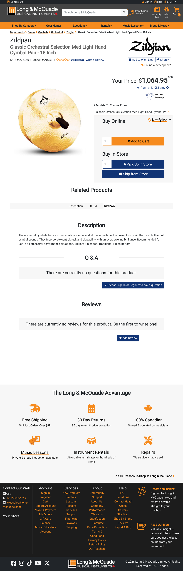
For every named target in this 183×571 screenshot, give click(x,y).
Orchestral (57, 32)
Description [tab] (76, 206)
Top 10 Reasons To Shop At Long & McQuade (144, 476)
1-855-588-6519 (14, 498)
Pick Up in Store (138, 164)
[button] (176, 13)
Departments (17, 32)
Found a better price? (156, 65)
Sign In (45, 492)
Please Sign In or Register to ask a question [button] (133, 284)
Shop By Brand (122, 518)
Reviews (123, 522)
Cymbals (43, 32)
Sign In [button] (147, 1)
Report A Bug (123, 527)
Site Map (122, 514)
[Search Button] (124, 12)
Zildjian (70, 32)
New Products (71, 492)
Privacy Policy (97, 540)
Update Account (46, 505)
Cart (45, 501)
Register (45, 497)
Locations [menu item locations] (79, 25)
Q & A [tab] (93, 206)
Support (71, 514)
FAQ (122, 492)
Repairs (71, 505)
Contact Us (15, 1)
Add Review (128, 337)
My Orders (45, 514)
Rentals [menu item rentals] (105, 25)
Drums (31, 32)
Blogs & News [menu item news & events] (158, 25)
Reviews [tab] (109, 206)
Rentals (71, 497)
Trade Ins (71, 510)
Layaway (71, 522)
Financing (71, 518)
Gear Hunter (53, 25)
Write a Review (95, 60)
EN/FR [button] (169, 1)
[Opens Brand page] (150, 46)
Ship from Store (133, 174)
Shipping (71, 527)
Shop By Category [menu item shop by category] (23, 25)
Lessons (71, 501)
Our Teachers (97, 548)
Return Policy (97, 544)
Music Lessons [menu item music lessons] (132, 25)
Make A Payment (45, 510)
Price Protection (97, 527)
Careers (123, 510)
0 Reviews (77, 60)
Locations (123, 497)
